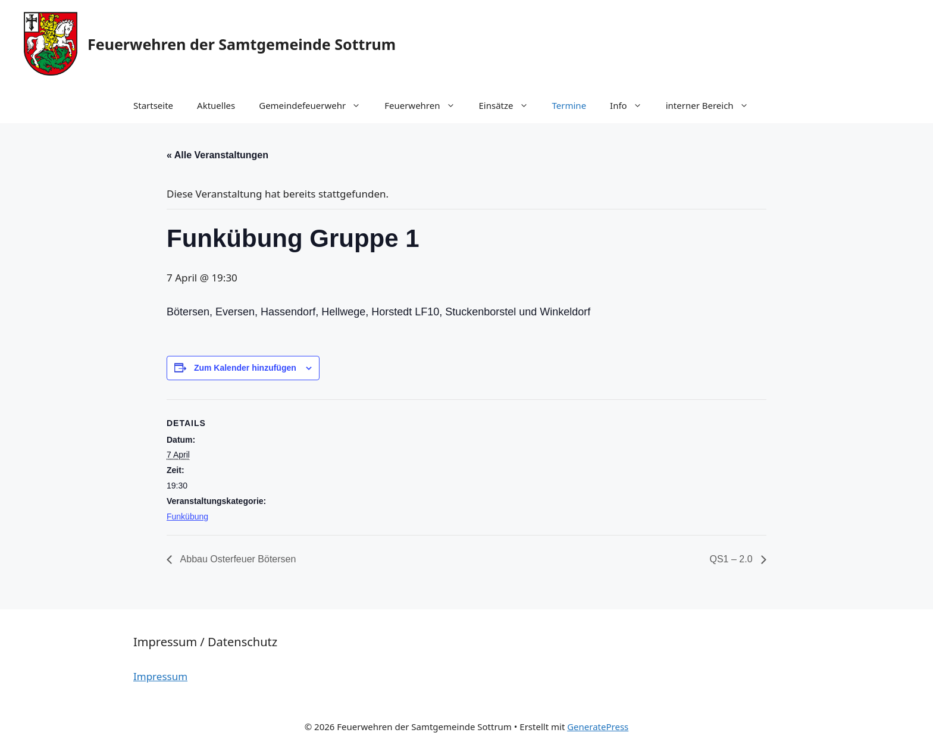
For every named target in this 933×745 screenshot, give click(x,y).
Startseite (153, 105)
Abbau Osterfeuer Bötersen (237, 559)
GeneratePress (597, 727)
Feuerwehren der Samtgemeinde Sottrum (241, 44)
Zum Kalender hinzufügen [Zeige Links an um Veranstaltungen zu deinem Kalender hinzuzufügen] (245, 367)
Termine (569, 105)
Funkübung (187, 516)
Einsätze (509, 105)
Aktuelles (216, 105)
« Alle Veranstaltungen (217, 155)
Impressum (160, 676)
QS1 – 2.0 (733, 559)
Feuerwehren (425, 105)
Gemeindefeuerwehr (315, 105)
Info (632, 105)
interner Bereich (713, 105)
